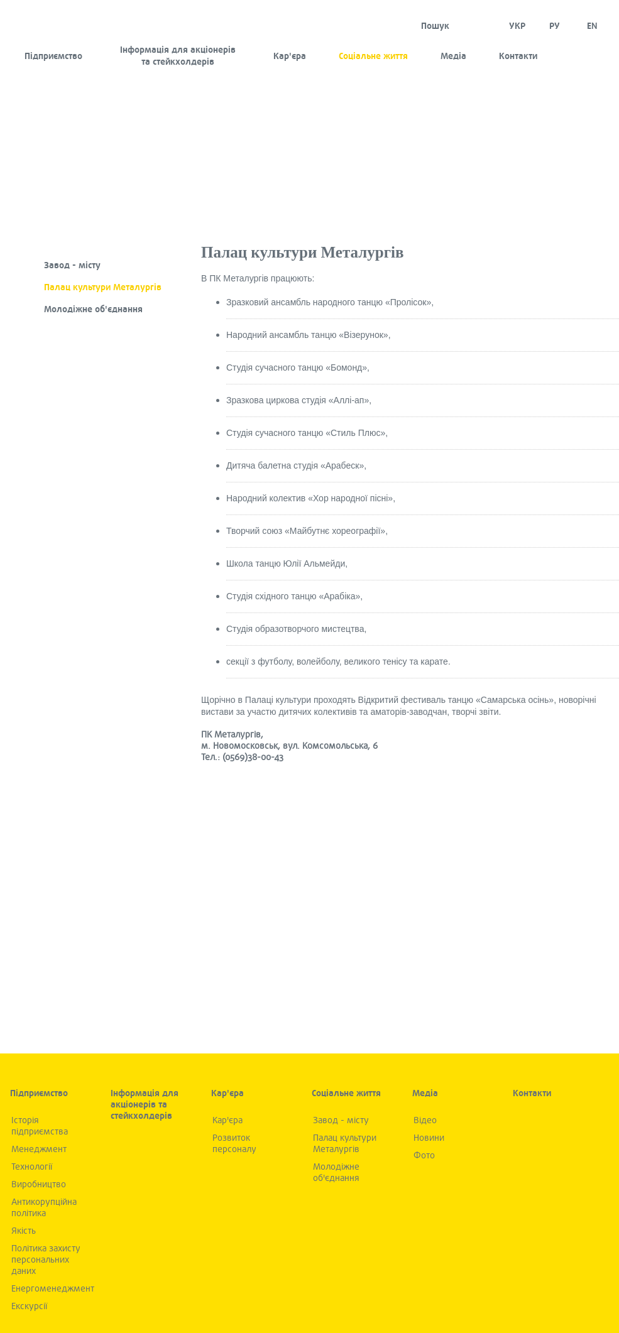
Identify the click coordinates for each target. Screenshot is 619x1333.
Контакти (518, 56)
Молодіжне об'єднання (93, 309)
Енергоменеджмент (52, 1289)
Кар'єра (289, 56)
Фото (424, 1156)
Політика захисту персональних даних (45, 1260)
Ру (554, 26)
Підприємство (53, 56)
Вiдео (425, 1120)
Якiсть (23, 1231)
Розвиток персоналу (234, 1143)
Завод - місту (72, 265)
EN (592, 26)
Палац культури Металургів (103, 287)
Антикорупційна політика (44, 1207)
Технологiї (31, 1167)
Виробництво (38, 1184)
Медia (453, 56)
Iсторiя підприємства (39, 1126)
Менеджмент (39, 1149)
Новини (429, 1138)
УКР (517, 26)
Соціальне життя (373, 56)
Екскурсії (29, 1306)
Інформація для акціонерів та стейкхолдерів (178, 56)
